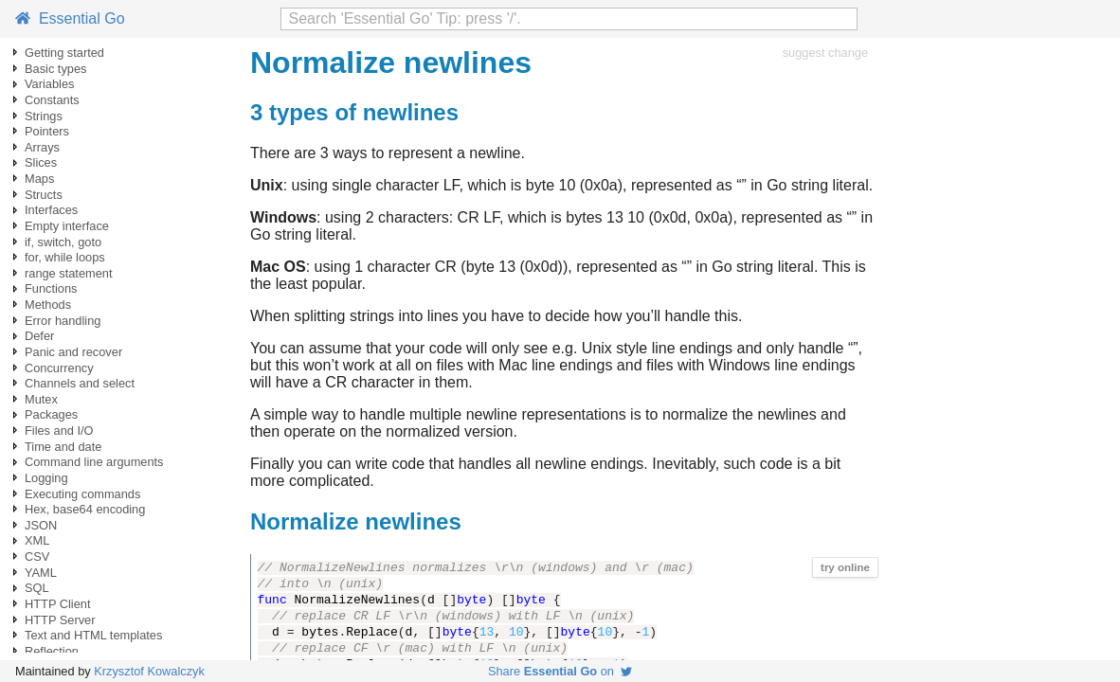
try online (845, 567)
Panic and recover (73, 352)
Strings (44, 116)
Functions (51, 288)
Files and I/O (59, 430)
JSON (41, 525)
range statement (68, 273)
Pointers (47, 131)
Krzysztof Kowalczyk (149, 671)
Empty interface (67, 226)
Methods (48, 304)
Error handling (62, 321)
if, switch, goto (63, 242)
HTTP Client (57, 604)
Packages (51, 414)
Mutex (41, 399)
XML (37, 540)
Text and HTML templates (93, 635)
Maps (39, 178)
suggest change (825, 52)
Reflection (52, 651)
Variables (49, 84)
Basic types (55, 69)
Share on (560, 671)
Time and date (63, 447)
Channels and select (80, 383)
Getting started (64, 52)
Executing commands (82, 494)
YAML (41, 572)
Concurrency (59, 368)
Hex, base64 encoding (85, 509)
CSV (37, 556)
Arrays (42, 147)
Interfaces (51, 210)
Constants (52, 100)
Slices (41, 162)
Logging (46, 478)
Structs (44, 195)
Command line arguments (94, 462)
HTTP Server (60, 620)
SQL (37, 588)
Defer (39, 336)
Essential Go (70, 18)
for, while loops (65, 257)
